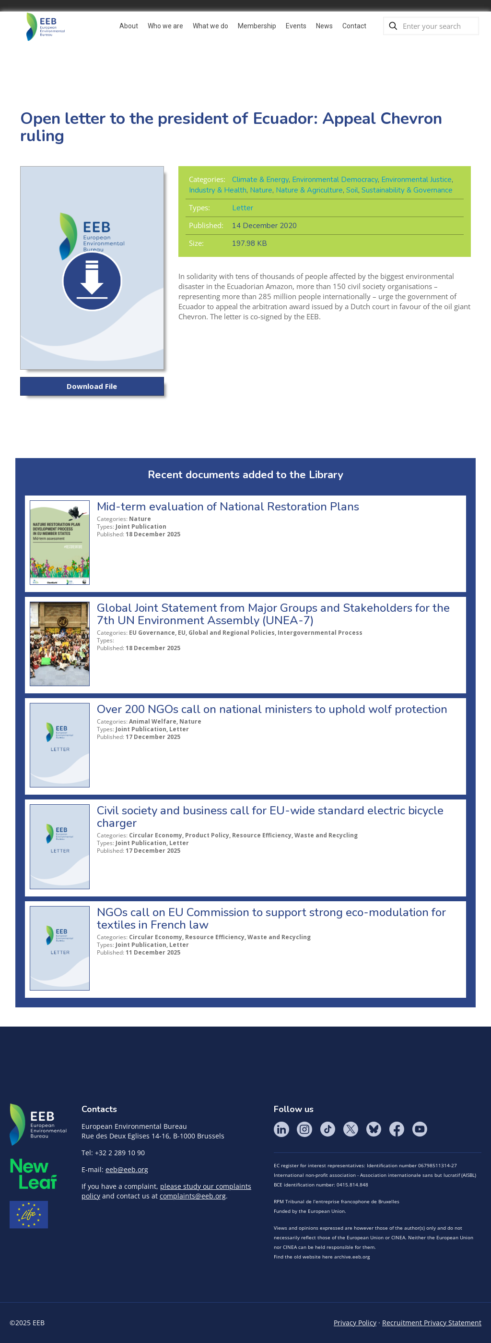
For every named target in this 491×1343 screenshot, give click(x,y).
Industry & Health (217, 190)
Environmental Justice (416, 179)
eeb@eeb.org (126, 1169)
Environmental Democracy (335, 179)
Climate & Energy (260, 179)
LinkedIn (281, 1129)
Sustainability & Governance (407, 190)
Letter (242, 208)
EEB (38, 1125)
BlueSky (373, 1129)
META (34, 1173)
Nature (261, 190)
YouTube (419, 1129)
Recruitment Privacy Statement (431, 1322)
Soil (352, 190)
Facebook (396, 1129)
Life (29, 1215)
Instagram (304, 1129)
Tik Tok (327, 1129)
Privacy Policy (355, 1322)
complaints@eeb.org (193, 1195)
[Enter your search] (431, 26)
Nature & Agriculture (309, 190)
